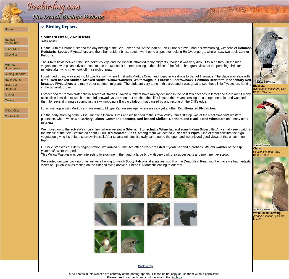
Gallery (9, 100)
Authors (177, 277)
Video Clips (12, 110)
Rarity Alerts (13, 79)
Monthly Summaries (12, 66)
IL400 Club (12, 48)
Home (9, 29)
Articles (10, 94)
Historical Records (11, 87)
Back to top (145, 266)
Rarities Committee (12, 41)
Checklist (11, 54)
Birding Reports (15, 74)
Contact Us (12, 116)
